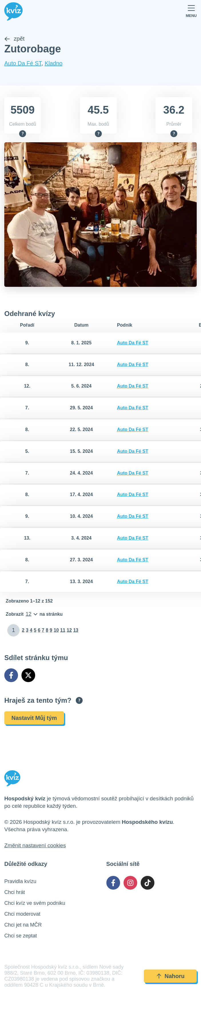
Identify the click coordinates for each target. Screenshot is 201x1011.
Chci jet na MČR (23, 925)
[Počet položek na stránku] (34, 614)
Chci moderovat (22, 914)
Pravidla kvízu (20, 881)
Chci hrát (14, 892)
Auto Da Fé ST (22, 63)
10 (56, 630)
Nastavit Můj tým (34, 718)
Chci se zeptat (20, 936)
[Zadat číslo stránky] (14, 630)
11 (62, 630)
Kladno (53, 63)
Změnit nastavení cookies (35, 845)
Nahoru (170, 976)
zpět (14, 39)
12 (69, 630)
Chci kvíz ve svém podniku (34, 903)
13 (75, 630)
